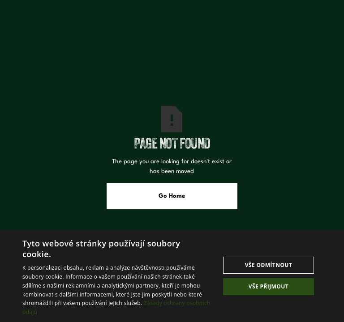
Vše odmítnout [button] (268, 265)
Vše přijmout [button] (268, 286)
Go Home (172, 196)
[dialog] (172, 276)
